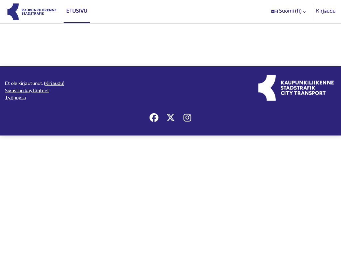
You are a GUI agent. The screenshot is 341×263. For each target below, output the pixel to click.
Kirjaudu (326, 11)
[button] (288, 11)
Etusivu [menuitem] (76, 11)
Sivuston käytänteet (28, 241)
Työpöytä (16, 249)
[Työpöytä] (31, 12)
